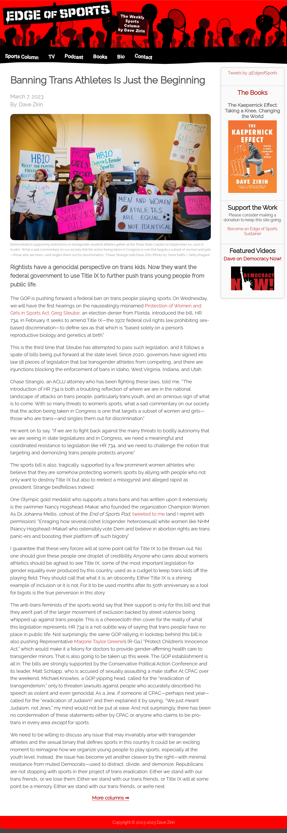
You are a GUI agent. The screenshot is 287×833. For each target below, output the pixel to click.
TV (51, 56)
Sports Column (22, 57)
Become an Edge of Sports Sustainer (252, 231)
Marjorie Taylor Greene (98, 641)
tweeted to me (148, 514)
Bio (121, 56)
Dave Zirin (166, 822)
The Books (252, 92)
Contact (143, 57)
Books (100, 56)
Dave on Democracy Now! (252, 258)
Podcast (73, 56)
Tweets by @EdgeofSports (252, 73)
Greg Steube (65, 313)
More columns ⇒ (110, 798)
